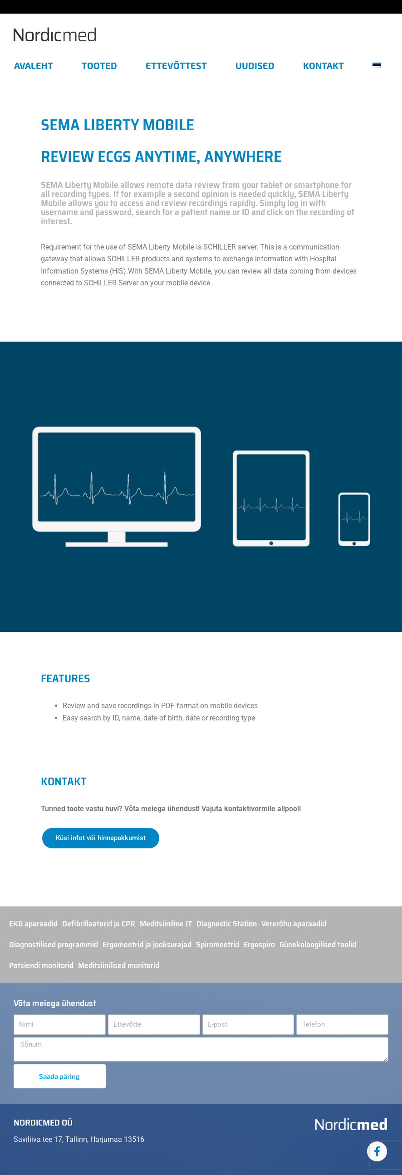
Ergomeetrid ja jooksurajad (147, 944)
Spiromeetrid (217, 944)
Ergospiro (259, 944)
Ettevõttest (176, 65)
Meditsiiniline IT (166, 923)
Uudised (255, 65)
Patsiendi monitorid (41, 965)
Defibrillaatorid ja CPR (98, 923)
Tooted (99, 65)
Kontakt (323, 65)
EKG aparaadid (33, 923)
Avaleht (33, 65)
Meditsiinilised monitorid (118, 965)
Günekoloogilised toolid (317, 944)
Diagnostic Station (226, 923)
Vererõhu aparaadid (293, 923)
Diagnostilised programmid (53, 944)
